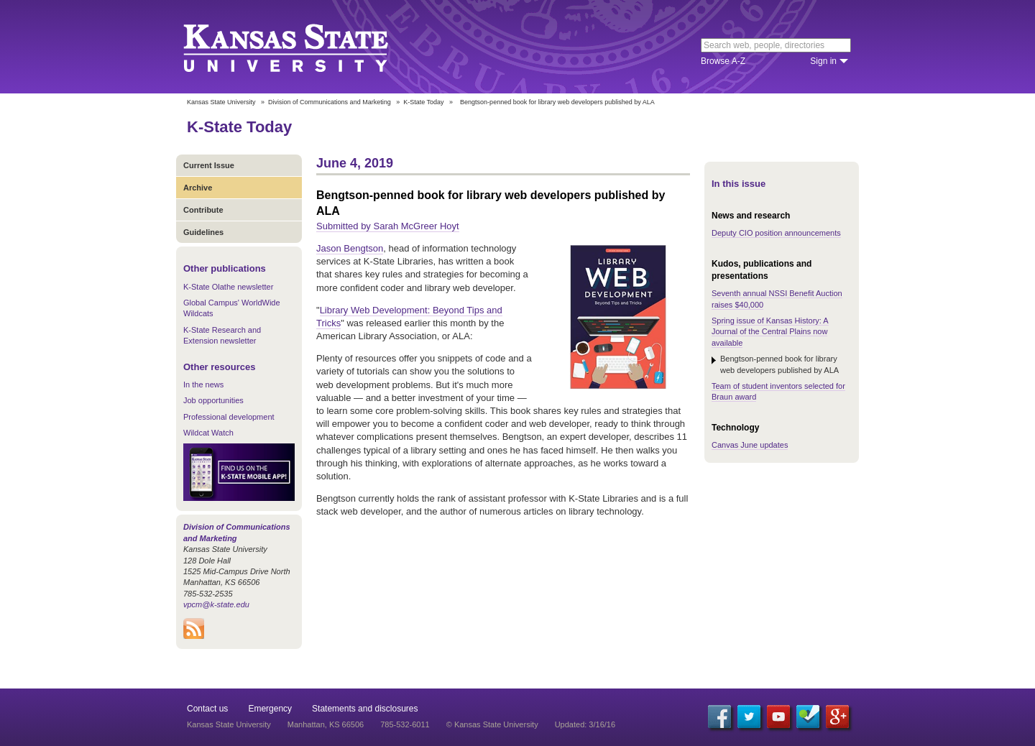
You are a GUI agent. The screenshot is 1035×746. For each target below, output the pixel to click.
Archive (197, 187)
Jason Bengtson (349, 248)
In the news (203, 384)
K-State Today (423, 102)
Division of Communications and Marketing (329, 102)
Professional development (229, 417)
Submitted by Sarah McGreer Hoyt (387, 226)
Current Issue (208, 165)
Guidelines (203, 232)
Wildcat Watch (208, 432)
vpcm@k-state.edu (216, 604)
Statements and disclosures (365, 709)
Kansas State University (303, 46)
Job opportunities (213, 400)
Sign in (823, 61)
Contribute (203, 210)
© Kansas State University (492, 724)
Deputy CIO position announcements (776, 233)
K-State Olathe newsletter (228, 286)
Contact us (207, 709)
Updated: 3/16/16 (585, 724)
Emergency (270, 709)
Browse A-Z (723, 61)
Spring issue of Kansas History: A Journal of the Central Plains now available (770, 331)
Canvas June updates (750, 445)
